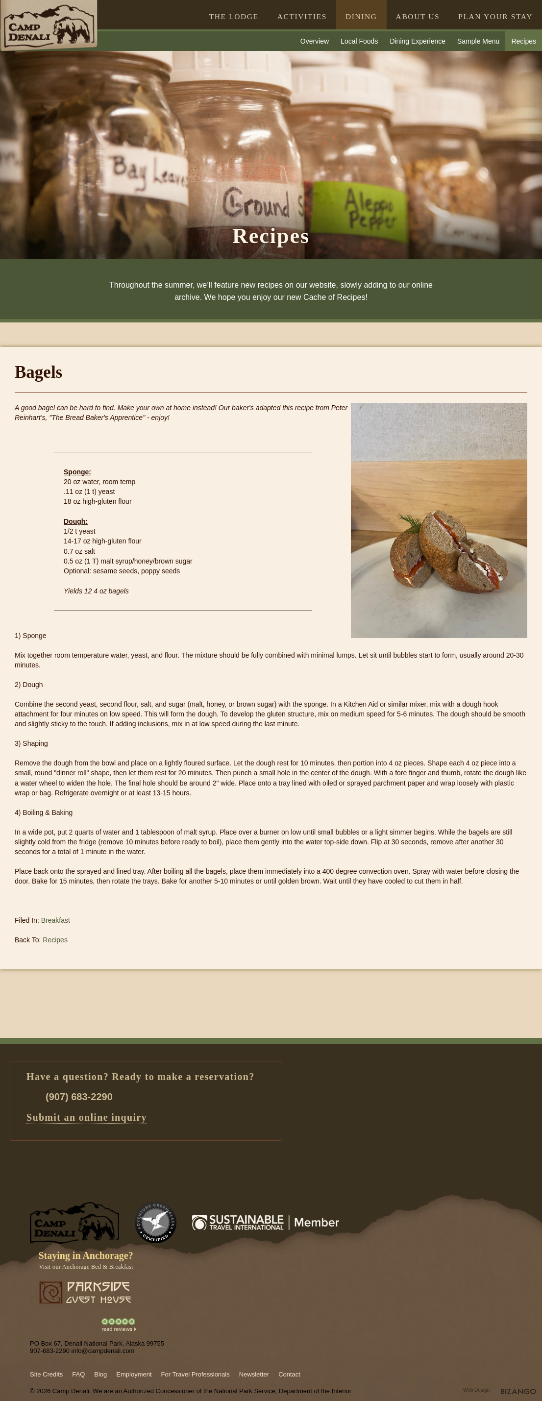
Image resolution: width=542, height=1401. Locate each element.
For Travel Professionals (195, 1374)
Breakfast (55, 920)
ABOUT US (418, 16)
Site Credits (46, 1374)
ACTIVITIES (302, 16)
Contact (289, 1374)
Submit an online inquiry (86, 1117)
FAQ (78, 1374)
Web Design (476, 1390)
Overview (314, 41)
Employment (133, 1374)
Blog (100, 1374)
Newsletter (254, 1374)
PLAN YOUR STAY (495, 16)
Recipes (523, 41)
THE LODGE (234, 16)
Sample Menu (478, 41)
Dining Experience (417, 41)
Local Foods (359, 41)
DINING (361, 16)
